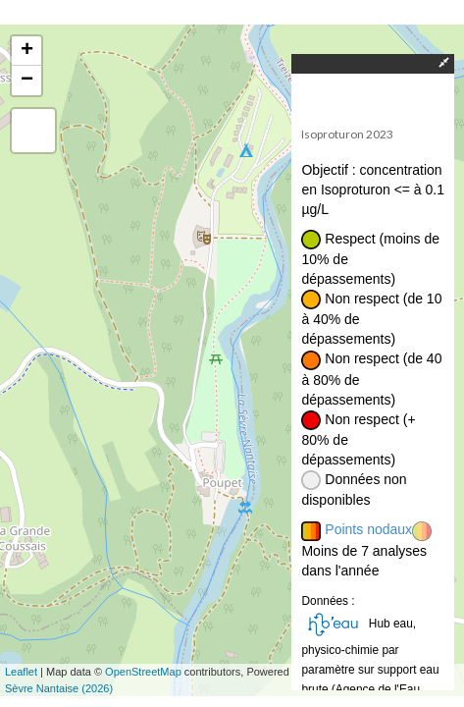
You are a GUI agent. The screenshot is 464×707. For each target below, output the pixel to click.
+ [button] (27, 51)
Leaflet (21, 672)
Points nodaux (368, 529)
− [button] (27, 80)
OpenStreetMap (143, 672)
